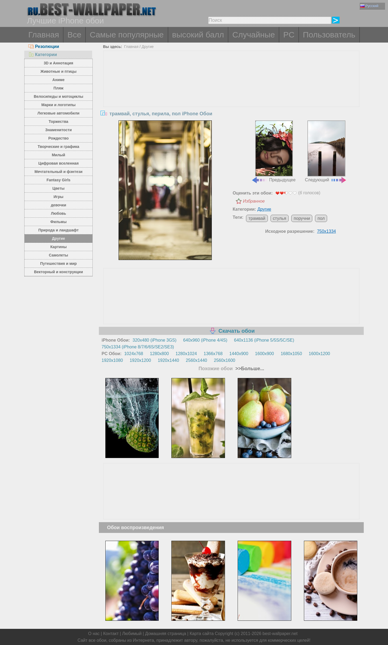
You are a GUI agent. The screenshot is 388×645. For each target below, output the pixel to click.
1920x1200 (140, 360)
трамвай (256, 218)
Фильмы (58, 222)
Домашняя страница (165, 633)
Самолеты (58, 255)
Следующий (326, 151)
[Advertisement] (231, 91)
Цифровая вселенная (58, 163)
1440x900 (238, 353)
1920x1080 (112, 360)
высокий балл (198, 34)
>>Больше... (249, 368)
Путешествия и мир (58, 263)
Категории (42, 54)
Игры (58, 197)
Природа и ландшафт (58, 230)
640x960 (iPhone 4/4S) (205, 340)
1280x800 (159, 353)
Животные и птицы (58, 71)
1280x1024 (186, 353)
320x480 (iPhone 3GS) (154, 340)
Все (74, 34)
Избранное (254, 201)
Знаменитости (58, 130)
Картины (58, 247)
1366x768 (213, 353)
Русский (369, 6)
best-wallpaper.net (279, 633)
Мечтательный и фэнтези (58, 171)
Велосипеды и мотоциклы (58, 96)
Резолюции (43, 46)
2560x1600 (224, 360)
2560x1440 (196, 360)
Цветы (58, 188)
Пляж (58, 88)
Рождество (58, 138)
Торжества (58, 121)
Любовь (58, 213)
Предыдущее (273, 151)
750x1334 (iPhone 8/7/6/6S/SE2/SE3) (138, 347)
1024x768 (133, 353)
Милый (58, 155)
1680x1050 (291, 353)
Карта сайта (202, 633)
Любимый (131, 633)
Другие (58, 238)
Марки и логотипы (58, 105)
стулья (279, 218)
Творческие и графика (58, 146)
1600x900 (264, 353)
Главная (43, 34)
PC (289, 34)
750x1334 (326, 231)
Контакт (111, 633)
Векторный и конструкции (58, 272)
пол (321, 218)
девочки (58, 205)
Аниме (58, 80)
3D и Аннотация (58, 63)
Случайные (253, 34)
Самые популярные (127, 34)
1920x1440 (168, 360)
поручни (302, 218)
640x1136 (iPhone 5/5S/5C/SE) (264, 340)
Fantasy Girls (59, 180)
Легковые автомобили (58, 113)
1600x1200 (319, 353)
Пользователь (329, 34)
